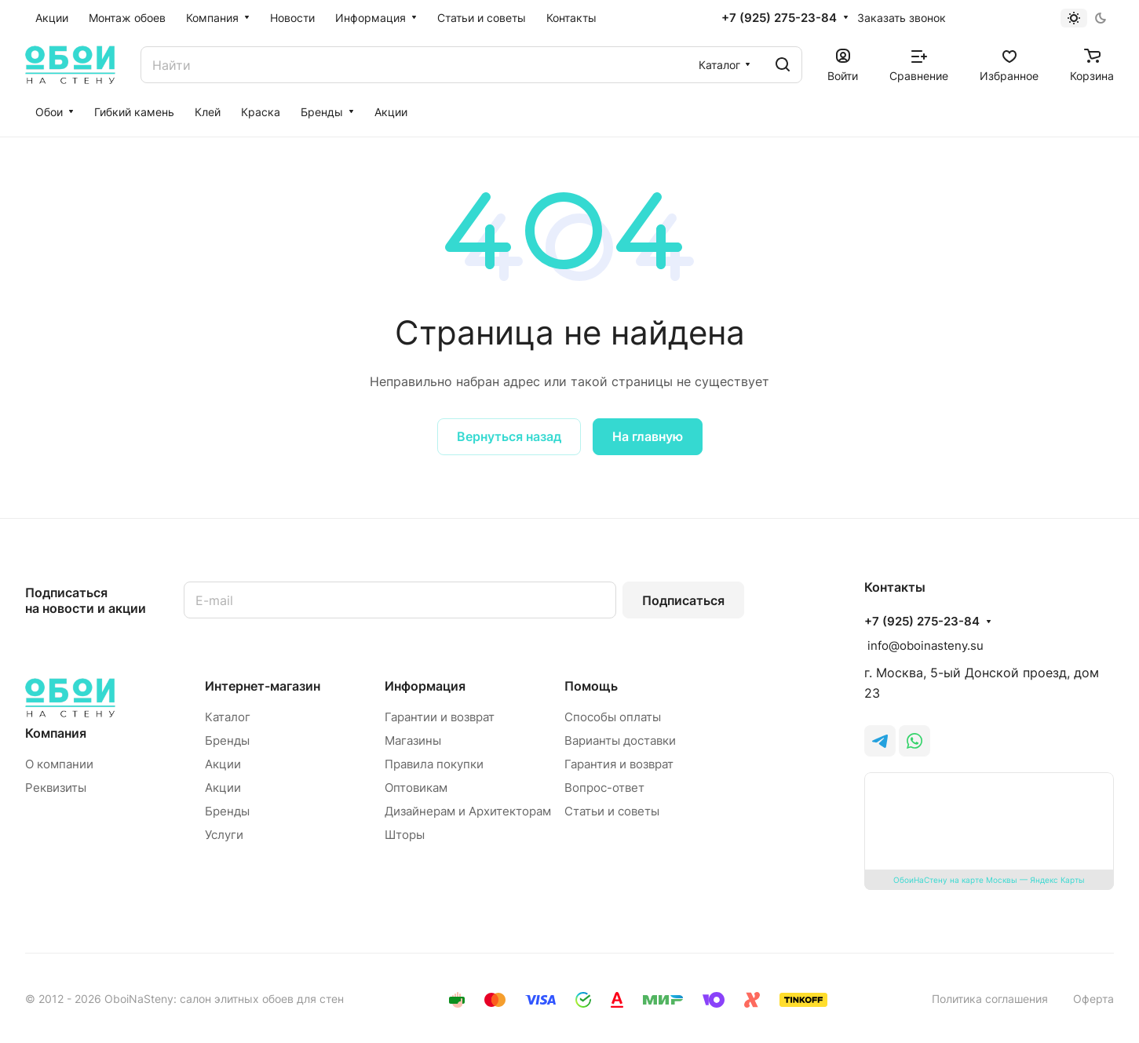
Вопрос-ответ (604, 787)
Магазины (413, 740)
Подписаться (683, 600)
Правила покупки (434, 764)
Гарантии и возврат (440, 716)
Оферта (1093, 998)
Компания (55, 733)
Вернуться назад (509, 436)
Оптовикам (416, 787)
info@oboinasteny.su (924, 645)
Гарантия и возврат (619, 764)
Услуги (224, 834)
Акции (223, 764)
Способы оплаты (612, 716)
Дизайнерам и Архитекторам (468, 811)
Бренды (227, 740)
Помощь (591, 686)
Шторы (405, 834)
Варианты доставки (620, 740)
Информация (425, 686)
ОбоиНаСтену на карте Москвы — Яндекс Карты (989, 879)
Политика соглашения (990, 998)
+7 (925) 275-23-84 (779, 18)
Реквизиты (55, 787)
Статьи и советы (611, 811)
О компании (59, 764)
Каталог (227, 716)
